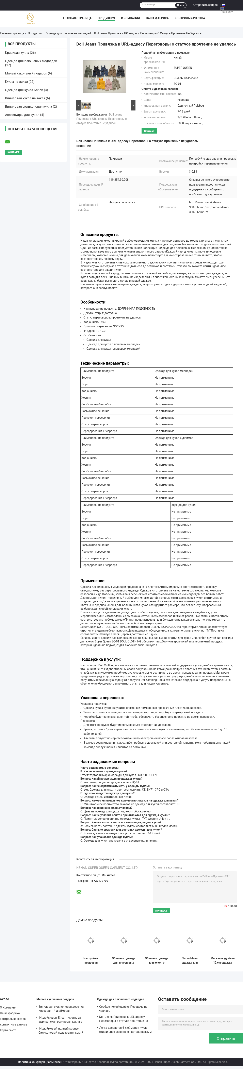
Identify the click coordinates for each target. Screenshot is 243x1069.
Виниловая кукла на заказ (25, 98)
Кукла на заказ (16, 82)
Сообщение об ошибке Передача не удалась (123, 1008)
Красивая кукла (17, 53)
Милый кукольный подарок (26, 73)
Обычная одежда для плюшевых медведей (123, 960)
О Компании (130, 18)
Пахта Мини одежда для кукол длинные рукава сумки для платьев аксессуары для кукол (190, 960)
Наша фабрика (157, 18)
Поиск (180, 5)
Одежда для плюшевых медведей (68, 33)
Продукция (106, 18)
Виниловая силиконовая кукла (28, 106)
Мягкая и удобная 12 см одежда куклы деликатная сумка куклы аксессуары (223, 960)
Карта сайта (8, 1030)
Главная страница (77, 18)
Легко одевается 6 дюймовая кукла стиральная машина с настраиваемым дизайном (125, 1030)
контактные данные (13, 1024)
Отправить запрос (205, 4)
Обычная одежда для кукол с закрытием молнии (156, 960)
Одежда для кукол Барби (24, 90)
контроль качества (190, 18)
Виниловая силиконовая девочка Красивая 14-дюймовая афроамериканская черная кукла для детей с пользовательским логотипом (64, 1009)
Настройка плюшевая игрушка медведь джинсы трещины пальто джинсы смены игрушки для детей (90, 960)
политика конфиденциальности (39, 1062)
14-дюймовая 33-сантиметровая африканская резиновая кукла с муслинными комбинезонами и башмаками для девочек (60, 1020)
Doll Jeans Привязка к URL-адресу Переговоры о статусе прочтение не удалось (101, 119)
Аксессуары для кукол (22, 115)
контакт (149, 131)
